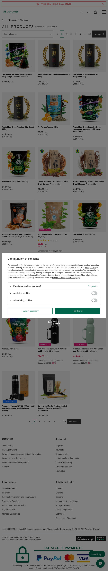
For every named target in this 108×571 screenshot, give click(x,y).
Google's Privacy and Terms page (66, 278)
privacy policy (90, 267)
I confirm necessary (30, 311)
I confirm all (78, 311)
